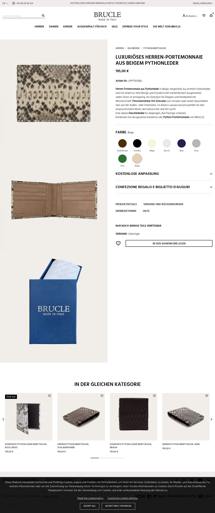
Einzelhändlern (202, 3)
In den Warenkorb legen (169, 244)
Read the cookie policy (90, 498)
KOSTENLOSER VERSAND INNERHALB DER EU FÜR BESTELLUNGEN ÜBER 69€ (107, 3)
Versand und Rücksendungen (163, 204)
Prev (3, 419)
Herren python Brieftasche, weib (181, 444)
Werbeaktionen (126, 211)
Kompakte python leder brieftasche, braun (131, 445)
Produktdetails (126, 204)
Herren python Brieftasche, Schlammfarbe (73, 445)
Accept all (89, 506)
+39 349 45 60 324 (24, 3)
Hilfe (146, 211)
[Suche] (24, 16)
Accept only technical (118, 506)
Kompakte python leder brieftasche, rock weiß (26, 445)
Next (211, 419)
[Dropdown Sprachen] (5, 3)
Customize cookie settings (123, 498)
